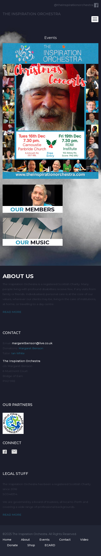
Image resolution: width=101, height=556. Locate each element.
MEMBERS (32, 209)
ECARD (50, 545)
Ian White (18, 353)
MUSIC (32, 242)
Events (44, 539)
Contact (65, 539)
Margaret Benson (31, 348)
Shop (31, 545)
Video (84, 539)
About (25, 539)
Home (7, 539)
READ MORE (12, 312)
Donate (12, 545)
